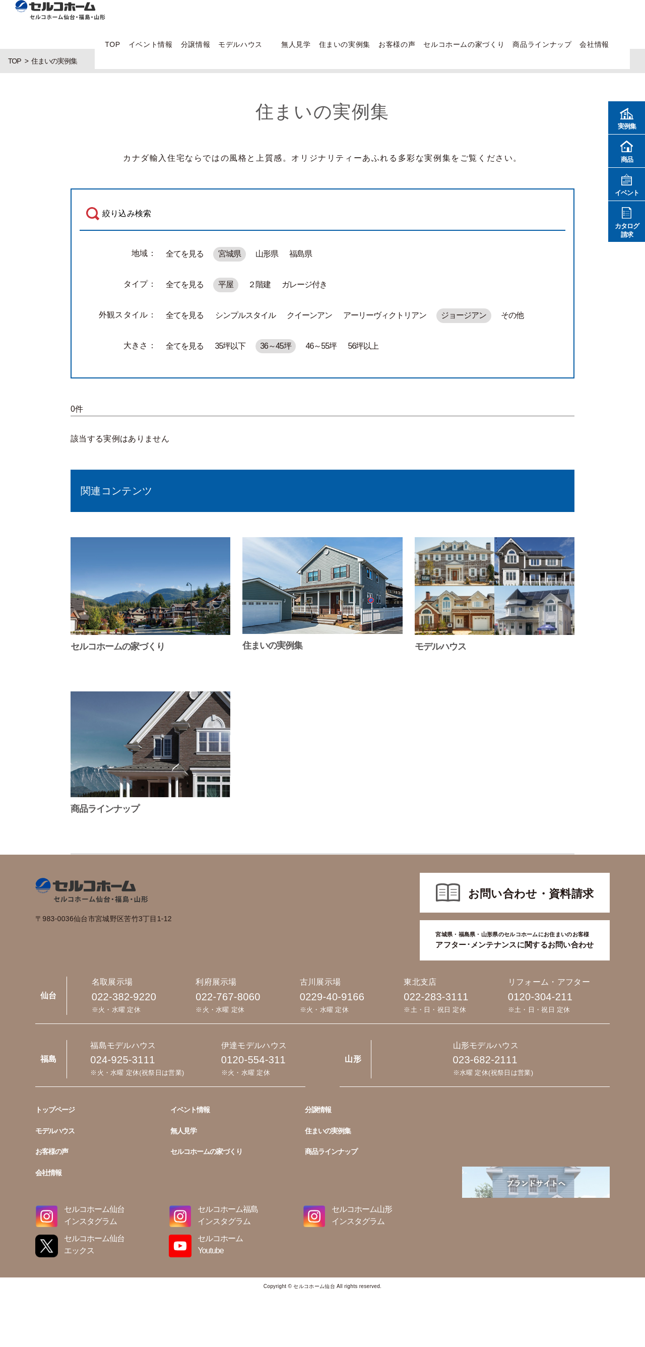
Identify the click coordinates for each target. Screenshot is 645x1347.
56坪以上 (363, 346)
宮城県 (229, 253)
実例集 (626, 117)
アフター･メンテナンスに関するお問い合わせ (514, 939)
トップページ (55, 1110)
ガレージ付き (304, 284)
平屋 (225, 284)
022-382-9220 (124, 996)
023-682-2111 (485, 1059)
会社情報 (594, 44)
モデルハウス (240, 44)
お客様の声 (396, 44)
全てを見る (185, 253)
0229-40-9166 (332, 996)
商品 (626, 150)
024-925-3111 (122, 1059)
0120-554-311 (253, 1059)
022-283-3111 (436, 996)
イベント (626, 184)
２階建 (259, 284)
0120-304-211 (540, 996)
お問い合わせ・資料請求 (531, 893)
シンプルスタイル (245, 315)
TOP (112, 44)
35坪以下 (230, 346)
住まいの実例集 (344, 44)
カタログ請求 (626, 221)
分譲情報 (196, 44)
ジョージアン (463, 315)
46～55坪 (321, 346)
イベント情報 (150, 44)
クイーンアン (309, 315)
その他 (512, 315)
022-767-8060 (228, 996)
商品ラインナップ (541, 44)
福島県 (300, 253)
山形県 (266, 253)
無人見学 (296, 44)
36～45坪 (275, 346)
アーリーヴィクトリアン (384, 315)
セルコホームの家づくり (463, 44)
